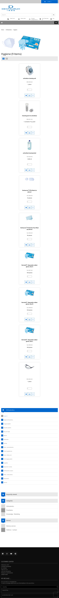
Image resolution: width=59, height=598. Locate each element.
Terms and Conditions (32, 595)
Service (5, 449)
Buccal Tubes (7, 399)
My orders (4, 535)
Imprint (39, 595)
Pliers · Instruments (8, 442)
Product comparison (7, 540)
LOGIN (49, 1)
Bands (5, 403)
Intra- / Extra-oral (7, 422)
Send (4, 568)
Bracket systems (7, 395)
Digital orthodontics (8, 387)
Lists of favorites (6, 538)
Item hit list (4, 537)
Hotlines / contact (9, 497)
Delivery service (8, 493)
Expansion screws (8, 434)
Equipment (6, 446)
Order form (4, 541)
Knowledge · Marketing (10, 481)
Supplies (6, 430)
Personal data (5, 532)
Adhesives (6, 406)
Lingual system (7, 391)
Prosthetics (7, 477)
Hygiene (15, 29)
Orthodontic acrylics (8, 438)
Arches (5, 410)
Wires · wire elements (8, 414)
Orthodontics (9, 29)
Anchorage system (8, 426)
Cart (53, 19)
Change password (6, 534)
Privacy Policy (23, 595)
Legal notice (17, 595)
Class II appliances (8, 418)
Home (2, 29)
